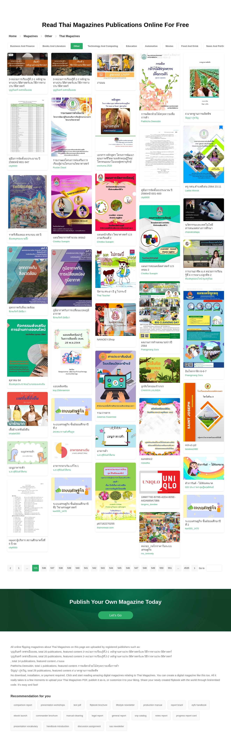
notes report (161, 715)
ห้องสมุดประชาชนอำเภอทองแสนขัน (27, 384)
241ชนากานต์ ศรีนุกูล (63, 431)
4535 (186, 568)
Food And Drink (189, 46)
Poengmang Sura (150, 349)
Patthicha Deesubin (151, 121)
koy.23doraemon (61, 390)
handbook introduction (58, 726)
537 (52, 568)
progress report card (186, 715)
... (27, 568)
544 (111, 568)
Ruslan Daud (59, 167)
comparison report (23, 705)
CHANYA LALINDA (150, 390)
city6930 (13, 166)
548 (145, 568)
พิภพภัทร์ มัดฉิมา (17, 311)
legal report (97, 715)
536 (44, 568)
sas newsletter (116, 726)
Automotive (151, 46)
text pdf (77, 705)
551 (170, 568)
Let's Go (115, 615)
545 (120, 568)
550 (162, 568)
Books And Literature (54, 46)
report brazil (177, 705)
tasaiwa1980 (191, 449)
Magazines (31, 36)
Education (131, 46)
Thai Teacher (103, 295)
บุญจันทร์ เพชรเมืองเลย (20, 90)
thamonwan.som (105, 527)
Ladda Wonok (192, 190)
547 (136, 568)
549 (153, 568)
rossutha (145, 463)
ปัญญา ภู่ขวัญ (192, 117)
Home (13, 36)
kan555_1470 (60, 511)
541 (86, 568)
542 (94, 568)
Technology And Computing (103, 46)
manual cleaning (74, 715)
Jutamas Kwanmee (106, 417)
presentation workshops (53, 705)
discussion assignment (89, 726)
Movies (169, 46)
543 (103, 568)
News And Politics (216, 46)
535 (36, 568)
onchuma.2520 (104, 165)
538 (61, 568)
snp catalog (141, 715)
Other (48, 36)
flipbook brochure (98, 705)
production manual (152, 705)
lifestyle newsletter (125, 705)
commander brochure (47, 715)
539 (69, 568)
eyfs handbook (199, 705)
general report (119, 715)
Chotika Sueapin (105, 241)
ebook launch (20, 715)
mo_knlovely (147, 553)
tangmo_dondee (149, 504)
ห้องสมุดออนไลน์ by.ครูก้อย (199, 278)
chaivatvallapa (192, 232)
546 (128, 568)
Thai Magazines (69, 36)
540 (78, 568)
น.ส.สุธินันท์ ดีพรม (106, 455)
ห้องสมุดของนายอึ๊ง (18, 238)
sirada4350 (14, 433)
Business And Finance (22, 46)
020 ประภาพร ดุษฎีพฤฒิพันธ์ (199, 487)
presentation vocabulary (26, 726)
